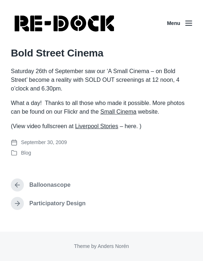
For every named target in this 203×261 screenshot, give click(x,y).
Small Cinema (118, 112)
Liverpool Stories (96, 126)
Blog (26, 153)
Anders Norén (113, 246)
